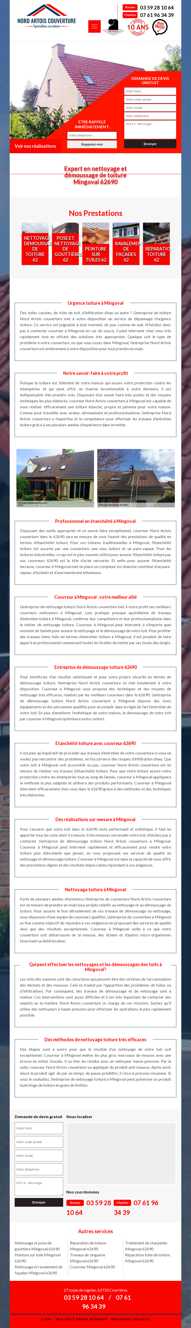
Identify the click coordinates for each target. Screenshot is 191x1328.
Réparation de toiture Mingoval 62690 (88, 1245)
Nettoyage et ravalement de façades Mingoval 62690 (38, 1269)
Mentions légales (130, 1319)
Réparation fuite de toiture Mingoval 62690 (147, 1257)
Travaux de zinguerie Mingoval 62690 (87, 1257)
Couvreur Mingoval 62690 (92, 1266)
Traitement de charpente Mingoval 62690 (146, 1245)
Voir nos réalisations (35, 146)
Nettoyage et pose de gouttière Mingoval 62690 (37, 1245)
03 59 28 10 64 (157, 7)
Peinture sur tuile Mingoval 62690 (37, 1257)
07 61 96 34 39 (157, 15)
